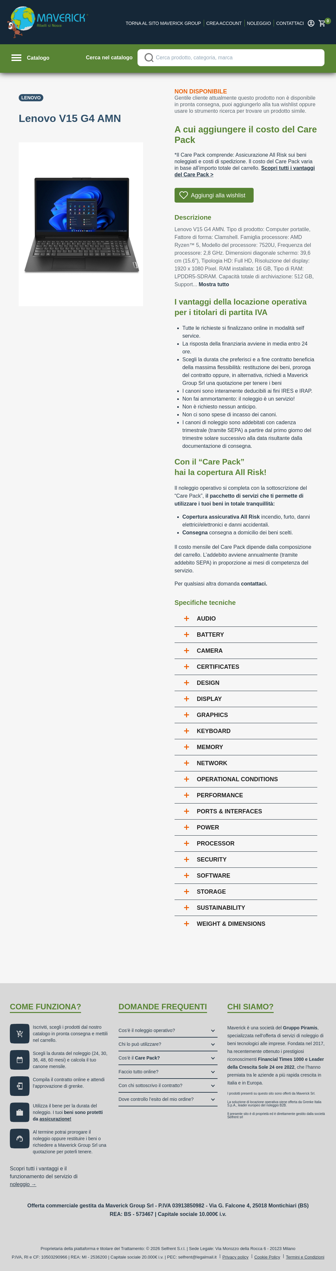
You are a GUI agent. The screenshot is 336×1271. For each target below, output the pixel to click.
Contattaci (290, 23)
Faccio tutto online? (138, 1071)
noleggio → (23, 1184)
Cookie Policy (267, 1257)
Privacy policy (235, 1257)
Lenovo (31, 97)
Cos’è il (139, 1058)
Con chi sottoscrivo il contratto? (150, 1085)
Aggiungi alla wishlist (218, 195)
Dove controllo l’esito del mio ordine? (156, 1099)
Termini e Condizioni (305, 1257)
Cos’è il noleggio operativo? (146, 1030)
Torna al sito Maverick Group (163, 23)
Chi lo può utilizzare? (139, 1044)
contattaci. (254, 583)
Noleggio (259, 23)
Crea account (224, 23)
